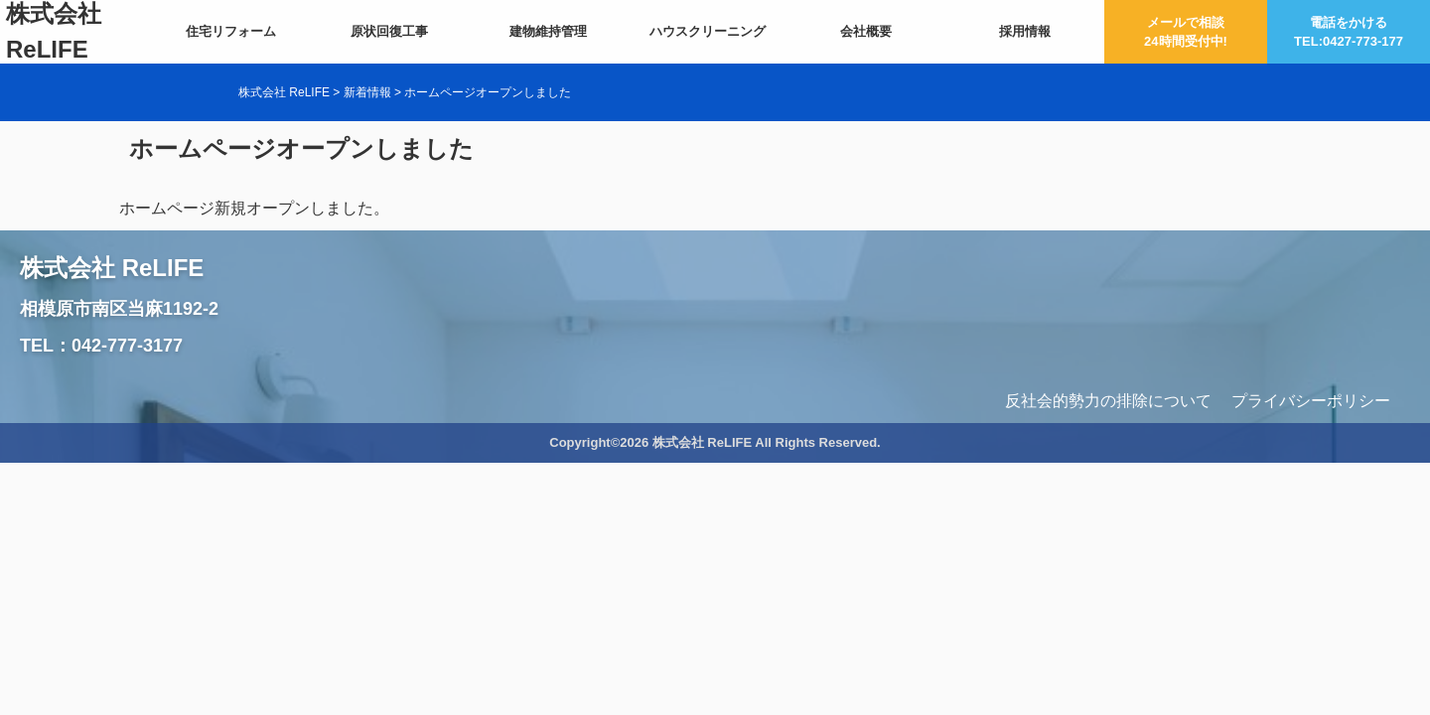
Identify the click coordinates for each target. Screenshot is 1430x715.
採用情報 (1025, 31)
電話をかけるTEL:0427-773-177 (1348, 32)
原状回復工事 (389, 31)
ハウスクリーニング (707, 31)
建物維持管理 (548, 31)
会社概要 (866, 31)
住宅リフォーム (231, 31)
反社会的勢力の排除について (1108, 400)
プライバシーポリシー (1310, 400)
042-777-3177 (127, 346)
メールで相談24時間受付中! (1185, 32)
